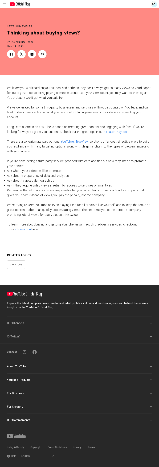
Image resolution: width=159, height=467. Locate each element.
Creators (16, 264)
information (23, 229)
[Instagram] (24, 352)
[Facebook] (34, 352)
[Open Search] (154, 4)
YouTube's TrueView (75, 141)
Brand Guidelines (57, 447)
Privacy (77, 447)
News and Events (19, 26)
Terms (91, 447)
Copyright (35, 447)
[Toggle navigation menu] (4, 4)
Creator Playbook (116, 132)
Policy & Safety (15, 447)
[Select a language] (37, 456)
